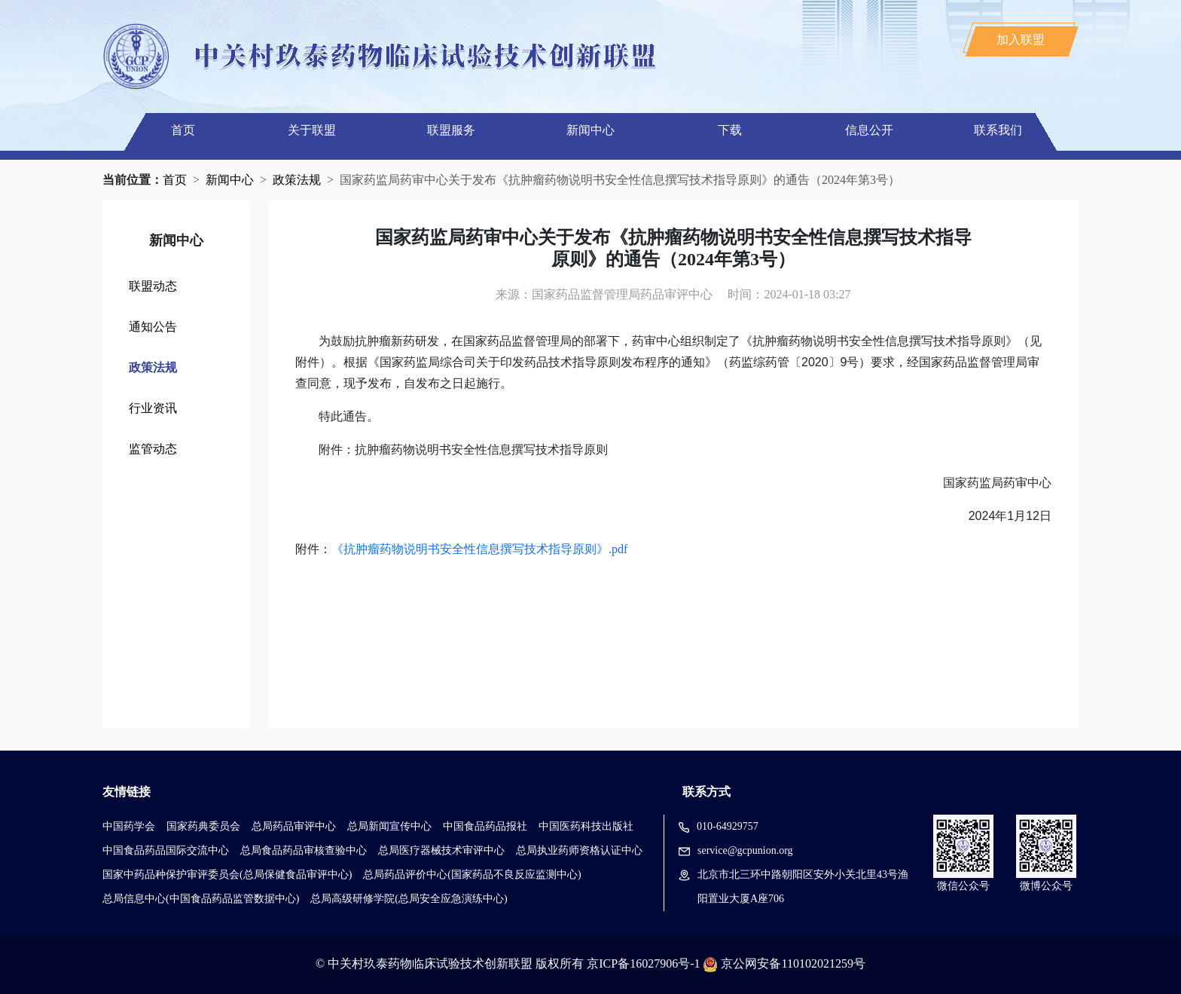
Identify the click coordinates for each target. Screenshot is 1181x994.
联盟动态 (153, 286)
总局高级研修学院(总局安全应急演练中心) (408, 898)
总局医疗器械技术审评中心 (441, 850)
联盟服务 (451, 130)
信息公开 (869, 130)
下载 (730, 130)
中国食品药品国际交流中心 (165, 850)
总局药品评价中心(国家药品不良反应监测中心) (472, 874)
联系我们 (998, 130)
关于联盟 (312, 130)
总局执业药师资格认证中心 (579, 850)
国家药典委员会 (203, 826)
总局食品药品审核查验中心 (303, 850)
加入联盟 (1020, 39)
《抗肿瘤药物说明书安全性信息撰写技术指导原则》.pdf (479, 549)
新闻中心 (590, 130)
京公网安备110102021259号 (793, 963)
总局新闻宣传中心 (389, 826)
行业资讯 (153, 408)
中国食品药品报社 (485, 826)
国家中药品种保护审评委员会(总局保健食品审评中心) (227, 874)
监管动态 (153, 448)
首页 (183, 130)
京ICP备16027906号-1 (643, 963)
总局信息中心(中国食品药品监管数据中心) (200, 898)
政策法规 (297, 179)
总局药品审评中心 (294, 826)
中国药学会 (128, 826)
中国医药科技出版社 (586, 826)
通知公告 (153, 326)
